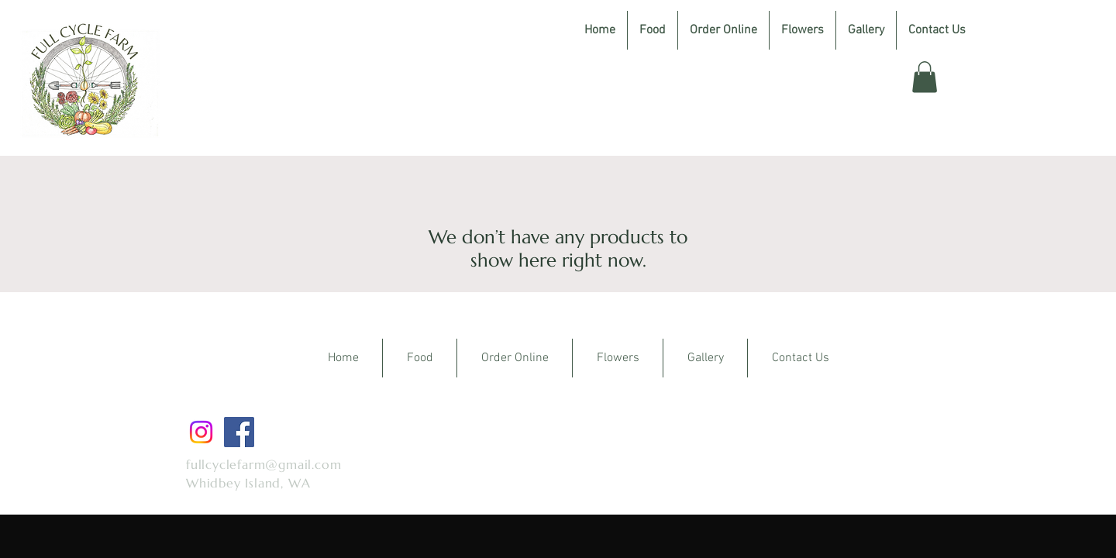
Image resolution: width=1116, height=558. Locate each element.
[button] (924, 77)
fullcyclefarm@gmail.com (263, 464)
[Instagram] (201, 432)
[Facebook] (239, 432)
